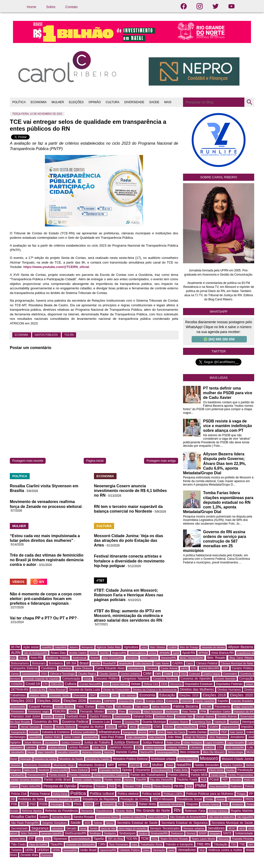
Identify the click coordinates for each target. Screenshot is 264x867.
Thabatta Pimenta (242, 838)
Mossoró (209, 758)
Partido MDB (199, 775)
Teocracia (223, 839)
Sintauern (215, 833)
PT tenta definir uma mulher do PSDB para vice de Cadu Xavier (227, 393)
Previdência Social (189, 799)
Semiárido (57, 828)
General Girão (142, 716)
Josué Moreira (32, 742)
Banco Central (149, 658)
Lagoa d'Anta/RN (214, 742)
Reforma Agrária (31, 810)
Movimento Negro (64, 765)
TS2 (233, 844)
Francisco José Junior (25, 716)
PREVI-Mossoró (162, 799)
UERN (29, 850)
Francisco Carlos (220, 711)
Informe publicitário (84, 732)
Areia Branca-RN (222, 653)
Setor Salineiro (29, 833)
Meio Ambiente (189, 752)
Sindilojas (95, 833)
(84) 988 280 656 (219, 339)
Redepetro (237, 804)
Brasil (83, 663)
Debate (136, 684)
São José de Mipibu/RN (221, 817)
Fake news (141, 706)
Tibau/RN (56, 844)
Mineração (25, 759)
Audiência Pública (58, 657)
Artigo (22, 657)
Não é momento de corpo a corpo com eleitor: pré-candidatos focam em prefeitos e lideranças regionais (45, 598)
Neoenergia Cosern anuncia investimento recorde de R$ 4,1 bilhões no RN (130, 490)
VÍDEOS (18, 582)
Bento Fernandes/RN (191, 658)
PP (251, 794)
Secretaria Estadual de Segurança (184, 823)
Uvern (146, 850)
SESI (242, 828)
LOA (220, 747)
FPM (203, 711)
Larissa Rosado (78, 747)
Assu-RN (36, 657)
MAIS (167, 102)
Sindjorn (143, 833)
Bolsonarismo (20, 663)
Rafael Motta (147, 804)
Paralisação (245, 770)
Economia (22, 335)
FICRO (111, 711)
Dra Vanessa (128, 695)
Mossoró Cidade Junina (237, 759)
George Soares (205, 716)
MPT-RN (135, 765)
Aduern (73, 647)
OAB (94, 770)
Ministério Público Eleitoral (130, 759)
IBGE (133, 726)
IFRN (202, 726)
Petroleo (101, 786)
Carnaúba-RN (135, 668)
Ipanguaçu (129, 732)
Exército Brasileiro (242, 700)
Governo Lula (101, 722)
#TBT (100, 580)
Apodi (176, 653)
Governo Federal (75, 722)
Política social (151, 794)
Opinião (127, 770)
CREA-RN (56, 684)
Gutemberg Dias (201, 721)
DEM (164, 684)
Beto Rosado (216, 657)
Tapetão (99, 838)
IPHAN (142, 732)
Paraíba (230, 770)
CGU (44, 673)
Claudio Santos (108, 673)
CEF (225, 668)
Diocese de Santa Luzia (84, 689)
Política (78, 793)
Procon (220, 799)
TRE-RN (203, 844)
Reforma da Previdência (61, 810)
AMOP (93, 653)
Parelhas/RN (17, 775)
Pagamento (198, 770)
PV (119, 804)
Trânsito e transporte (179, 844)
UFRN (56, 850)
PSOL (78, 804)
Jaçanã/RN (35, 737)
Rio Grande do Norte (153, 810)
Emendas (95, 700)
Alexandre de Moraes (213, 647)
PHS (111, 786)
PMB (189, 786)
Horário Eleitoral (65, 726)
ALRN (15, 653)
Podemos (236, 786)
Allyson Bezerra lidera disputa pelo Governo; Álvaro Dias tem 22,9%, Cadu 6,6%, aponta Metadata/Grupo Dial (214, 463)
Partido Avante (57, 774)
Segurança (40, 828)
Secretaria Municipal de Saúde (232, 823)
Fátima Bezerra (185, 706)
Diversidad (79, 695)
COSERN (16, 684)
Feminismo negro (38, 711)
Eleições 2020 (241, 695)
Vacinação (159, 850)
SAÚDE (154, 102)
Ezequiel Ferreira (40, 706)
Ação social (30, 647)
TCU (154, 839)
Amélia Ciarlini (77, 652)
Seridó (93, 828)
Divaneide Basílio (59, 695)
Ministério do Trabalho (98, 759)
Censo (15, 673)
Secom (109, 823)
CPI (45, 684)
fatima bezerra (161, 706)
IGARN (214, 726)
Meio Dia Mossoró (213, 752)
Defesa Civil (151, 684)
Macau (31, 752)
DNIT (93, 695)
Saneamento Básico (108, 817)
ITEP (224, 732)
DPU (114, 695)
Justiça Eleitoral (126, 742)
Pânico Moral (216, 770)
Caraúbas (65, 668)
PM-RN (178, 786)
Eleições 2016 (189, 695)
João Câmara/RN (136, 737)
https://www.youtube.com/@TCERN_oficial (56, 267)
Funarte (48, 716)
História (47, 726)
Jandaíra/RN (90, 737)
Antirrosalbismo (138, 653)
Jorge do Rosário (195, 737)
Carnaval (151, 668)
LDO (139, 747)
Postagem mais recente (27, 460)
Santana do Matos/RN (133, 817)
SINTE (227, 833)
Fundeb (59, 716)
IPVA (161, 732)
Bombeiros (56, 663)
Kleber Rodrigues (193, 742)
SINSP (203, 833)
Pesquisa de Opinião (59, 786)
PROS (249, 799)
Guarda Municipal (154, 722)
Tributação (220, 844)
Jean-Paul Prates (112, 737)
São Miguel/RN (245, 817)
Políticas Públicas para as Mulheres (209, 794)
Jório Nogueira (217, 737)
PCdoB (214, 779)
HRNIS (111, 727)
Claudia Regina (87, 673)
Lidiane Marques (154, 747)
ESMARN (187, 701)
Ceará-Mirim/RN (209, 668)
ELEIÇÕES (76, 102)
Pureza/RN (108, 804)
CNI (176, 673)
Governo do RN (45, 722)
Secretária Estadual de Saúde (137, 823)
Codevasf (194, 673)
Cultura (70, 684)
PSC (23, 804)
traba (134, 844)
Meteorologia (235, 752)
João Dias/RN (156, 737)
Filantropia (134, 711)
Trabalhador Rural (151, 844)
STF (31, 838)
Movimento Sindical (92, 765)
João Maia (174, 737)
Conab (87, 678)
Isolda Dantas (197, 732)
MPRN (122, 765)
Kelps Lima (173, 742)
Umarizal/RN (70, 850)
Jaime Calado (72, 737)
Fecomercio (222, 706)
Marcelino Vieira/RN (68, 752)
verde (171, 850)
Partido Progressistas (240, 774)
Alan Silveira (157, 647)
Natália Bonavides (207, 765)
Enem (139, 701)
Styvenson (60, 838)
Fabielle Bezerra (64, 706)
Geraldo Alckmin (227, 716)
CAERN (177, 663)
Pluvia (147, 786)
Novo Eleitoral (79, 770)
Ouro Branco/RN (162, 770)
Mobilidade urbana (163, 759)
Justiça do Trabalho (97, 742)
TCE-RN (69, 335)
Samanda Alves (61, 816)
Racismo (130, 804)
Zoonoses (46, 855)
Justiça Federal (153, 742)
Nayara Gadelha (232, 765)
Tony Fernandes (118, 844)
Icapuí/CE (145, 727)
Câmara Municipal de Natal (237, 663)
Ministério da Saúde (71, 758)
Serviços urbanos (193, 828)
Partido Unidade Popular (88, 779)
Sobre (50, 7)
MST (146, 765)
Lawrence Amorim (120, 747)
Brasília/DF (109, 663)
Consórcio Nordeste (165, 678)
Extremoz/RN (18, 706)
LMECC (209, 747)
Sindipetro (110, 833)
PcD (203, 779)
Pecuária (236, 779)
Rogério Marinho (242, 810)
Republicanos (104, 810)
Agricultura (131, 647)
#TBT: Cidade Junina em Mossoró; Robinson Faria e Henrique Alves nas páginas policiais (128, 595)
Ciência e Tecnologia (62, 673)
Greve (117, 722)
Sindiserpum (127, 833)
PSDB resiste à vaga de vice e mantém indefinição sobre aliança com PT (227, 426)
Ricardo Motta (124, 810)
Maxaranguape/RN (167, 752)
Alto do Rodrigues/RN (35, 653)
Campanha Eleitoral (24, 668)
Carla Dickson (83, 668)
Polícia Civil (18, 794)
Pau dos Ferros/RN (161, 779)
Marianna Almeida (91, 752)
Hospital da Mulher (91, 726)
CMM (147, 673)
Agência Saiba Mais (109, 647)
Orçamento (142, 770)
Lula (250, 747)
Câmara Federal (206, 663)
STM (47, 839)
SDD (87, 822)
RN (177, 810)
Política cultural (102, 794)
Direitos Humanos (229, 689)
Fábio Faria (105, 706)
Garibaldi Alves (76, 716)
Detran (249, 684)
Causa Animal (169, 668)
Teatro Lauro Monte (203, 838)
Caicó (189, 663)
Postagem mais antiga (161, 460)
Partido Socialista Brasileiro (25, 779)
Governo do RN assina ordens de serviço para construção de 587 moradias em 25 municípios (214, 541)
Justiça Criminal (70, 742)
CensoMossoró (30, 673)
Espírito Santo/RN (204, 701)
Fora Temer (189, 711)
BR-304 (71, 663)
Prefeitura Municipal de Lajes (63, 799)
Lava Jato (99, 747)
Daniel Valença (120, 684)
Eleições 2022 (22, 701)
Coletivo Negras (211, 673)
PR (13, 799)
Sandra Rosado (84, 817)
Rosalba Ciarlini (23, 817)
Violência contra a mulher (225, 850)
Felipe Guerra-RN (243, 706)
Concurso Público (106, 678)
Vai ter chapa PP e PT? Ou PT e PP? (43, 618)
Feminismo (17, 711)
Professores (235, 799)
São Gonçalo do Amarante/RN (188, 816)
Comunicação (71, 678)
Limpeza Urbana (177, 747)
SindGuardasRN (75, 833)
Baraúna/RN (168, 657)
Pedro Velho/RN (30, 786)
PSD (33, 804)
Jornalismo (237, 737)
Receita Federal (209, 804)
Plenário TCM (133, 786)
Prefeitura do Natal (31, 799)
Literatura (196, 747)
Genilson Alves (164, 716)
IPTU (152, 732)
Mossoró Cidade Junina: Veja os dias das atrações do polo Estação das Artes (128, 540)
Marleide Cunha (126, 752)
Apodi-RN (188, 653)
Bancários (132, 658)
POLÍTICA (19, 102)
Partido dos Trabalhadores (148, 775)
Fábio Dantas (85, 706)
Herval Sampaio (30, 726)
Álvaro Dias (58, 653)
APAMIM (164, 652)
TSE (242, 844)
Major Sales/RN (46, 752)
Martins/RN (147, 752)
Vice (202, 850)
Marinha (108, 752)
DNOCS (104, 695)
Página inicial (95, 460)
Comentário (230, 673)
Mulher (157, 765)
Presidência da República (99, 799)
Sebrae (98, 822)
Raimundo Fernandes (171, 804)
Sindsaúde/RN (159, 833)
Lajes (42, 747)
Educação (167, 695)
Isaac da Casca (176, 732)
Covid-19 (33, 684)
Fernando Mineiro (92, 711)
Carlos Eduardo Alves (110, 668)
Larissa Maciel (57, 747)
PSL (67, 804)
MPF (111, 765)
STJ (40, 839)
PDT (225, 779)
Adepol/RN (60, 647)
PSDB (44, 804)
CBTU (184, 668)
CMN (158, 673)
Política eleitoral (128, 794)
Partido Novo (218, 775)
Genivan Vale (184, 716)
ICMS (157, 726)
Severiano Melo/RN (51, 833)
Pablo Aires (180, 770)
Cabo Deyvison (143, 663)
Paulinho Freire (187, 779)
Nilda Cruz (29, 770)
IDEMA (169, 726)
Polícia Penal (60, 794)
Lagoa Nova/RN (235, 742)
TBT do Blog (115, 838)
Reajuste (192, 804)
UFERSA (43, 850)
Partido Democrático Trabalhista (110, 775)
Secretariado (19, 828)
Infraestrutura (109, 732)
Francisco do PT (243, 711)
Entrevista (172, 700)
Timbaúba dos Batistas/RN (80, 844)
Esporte (223, 701)
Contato (71, 7)
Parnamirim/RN (36, 774)
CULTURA (112, 102)
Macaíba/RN (17, 752)
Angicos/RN (119, 652)
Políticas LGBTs (173, 793)
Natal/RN (184, 765)
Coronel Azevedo (225, 678)
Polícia (249, 786)
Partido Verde (113, 779)
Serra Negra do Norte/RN (132, 828)
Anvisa (152, 653)
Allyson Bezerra (240, 647)
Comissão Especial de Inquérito (41, 678)
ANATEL (104, 653)
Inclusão (34, 732)
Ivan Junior (236, 732)
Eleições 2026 (75, 701)
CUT (106, 684)
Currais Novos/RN (90, 684)
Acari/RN (46, 647)
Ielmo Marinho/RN (186, 727)
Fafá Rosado (124, 706)
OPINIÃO (95, 102)
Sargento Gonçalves (54, 822)
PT (97, 804)
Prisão (209, 799)
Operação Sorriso (109, 770)
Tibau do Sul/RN (38, 844)
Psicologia (56, 804)
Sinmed (191, 833)
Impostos (247, 726)
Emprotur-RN (126, 701)
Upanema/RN (108, 850)
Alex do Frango (189, 647)
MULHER (58, 102)
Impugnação (18, 732)
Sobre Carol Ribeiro (218, 177)
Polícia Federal (40, 794)
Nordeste (44, 770)
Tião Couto (18, 844)
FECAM (206, 706)
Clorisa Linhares (130, 673)
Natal (170, 765)
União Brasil (88, 850)
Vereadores (187, 850)
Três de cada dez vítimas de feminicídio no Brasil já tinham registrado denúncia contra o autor (47, 560)
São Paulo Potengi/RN (25, 822)
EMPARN (109, 700)
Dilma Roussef (57, 689)
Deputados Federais (229, 684)
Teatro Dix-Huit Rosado (174, 838)
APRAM (203, 652)
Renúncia (86, 810)
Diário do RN (38, 689)
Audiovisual (79, 657)
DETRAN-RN (19, 689)
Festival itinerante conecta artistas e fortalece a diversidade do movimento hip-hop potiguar (129, 561)
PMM (200, 785)
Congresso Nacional (135, 678)
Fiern (122, 711)
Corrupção (246, 678)
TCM (144, 838)
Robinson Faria (195, 810)
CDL (194, 668)
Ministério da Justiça (45, 759)
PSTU (89, 804)
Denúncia (176, 684)
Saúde (75, 823)
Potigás (241, 793)
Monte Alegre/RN (188, 759)
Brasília (96, 663)
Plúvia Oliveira (162, 786)
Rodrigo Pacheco (218, 811)
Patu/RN (141, 779)
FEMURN (59, 711)
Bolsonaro (38, 663)
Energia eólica (154, 700)
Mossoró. (16, 765)
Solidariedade (244, 833)
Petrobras (86, 786)
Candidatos (48, 668)
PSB (14, 804)
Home (31, 7)
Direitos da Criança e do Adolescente (155, 689)
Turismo (16, 850)
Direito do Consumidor (116, 689)
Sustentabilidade (80, 838)
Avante (95, 657)
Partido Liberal (178, 775)
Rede (225, 804)
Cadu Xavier (162, 663)
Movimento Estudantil (37, 765)
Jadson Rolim (52, 737)
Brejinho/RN (125, 663)
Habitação (220, 721)
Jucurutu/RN (51, 742)
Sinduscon (177, 833)
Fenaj (73, 711)
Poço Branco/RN (218, 786)
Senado (71, 828)
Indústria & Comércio (56, 732)
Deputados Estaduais (199, 684)
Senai (83, 828)
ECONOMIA (39, 102)
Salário (43, 817)
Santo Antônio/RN (157, 817)
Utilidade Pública (129, 850)
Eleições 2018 (214, 695)
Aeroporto (87, 647)
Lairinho (30, 747)
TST (251, 844)
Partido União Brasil (57, 779)
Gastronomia (122, 716)
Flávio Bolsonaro (153, 711)
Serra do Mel (108, 828)
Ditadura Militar (38, 695)
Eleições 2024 (48, 701)
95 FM (15, 647)
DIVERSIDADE (134, 102)
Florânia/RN (172, 711)
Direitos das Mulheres (197, 689)
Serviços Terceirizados (165, 828)
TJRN (102, 844)
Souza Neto (18, 838)
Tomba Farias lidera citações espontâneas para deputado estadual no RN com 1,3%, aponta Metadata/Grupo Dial (218, 502)
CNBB (167, 673)
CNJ (183, 673)
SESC (232, 828)
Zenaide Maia (29, 855)
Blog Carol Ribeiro (241, 657)
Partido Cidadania (80, 774)
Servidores (216, 828)
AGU (144, 647)
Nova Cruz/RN (60, 770)
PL (119, 786)
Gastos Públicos (47, 335)
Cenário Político (242, 668)
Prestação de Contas (134, 799)
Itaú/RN (214, 732)
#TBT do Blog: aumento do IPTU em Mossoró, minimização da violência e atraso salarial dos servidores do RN (128, 615)
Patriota (129, 779)
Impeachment (230, 726)
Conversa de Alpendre (196, 678)
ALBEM (173, 647)
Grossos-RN (132, 721)
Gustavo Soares (178, 721)
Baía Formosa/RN (113, 658)
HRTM (122, 726)
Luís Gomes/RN (235, 747)
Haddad (234, 721)
